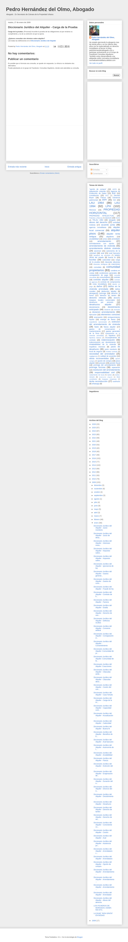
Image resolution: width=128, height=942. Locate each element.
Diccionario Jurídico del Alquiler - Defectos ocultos (103, 621)
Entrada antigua (74, 167)
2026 (94, 424)
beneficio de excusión (102, 255)
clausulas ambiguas (100, 264)
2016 (94, 458)
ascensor (97, 251)
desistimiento (94, 307)
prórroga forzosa (97, 367)
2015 (94, 462)
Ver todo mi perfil (95, 63)
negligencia (93, 356)
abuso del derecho (98, 222)
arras (105, 239)
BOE (114, 193)
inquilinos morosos (97, 347)
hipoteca (112, 335)
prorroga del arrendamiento (104, 365)
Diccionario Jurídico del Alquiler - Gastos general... (103, 573)
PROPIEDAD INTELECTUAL (101, 216)
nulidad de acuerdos (108, 356)
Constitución (94, 195)
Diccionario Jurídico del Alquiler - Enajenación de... (103, 773)
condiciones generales (108, 273)
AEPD (114, 189)
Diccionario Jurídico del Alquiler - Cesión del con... (103, 687)
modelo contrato (111, 351)
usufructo (116, 381)
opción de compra (105, 361)
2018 (94, 451)
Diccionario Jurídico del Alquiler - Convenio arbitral (103, 628)
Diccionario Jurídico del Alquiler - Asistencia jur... (103, 843)
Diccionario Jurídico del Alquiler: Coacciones (103, 665)
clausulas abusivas (112, 262)
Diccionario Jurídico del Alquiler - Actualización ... (103, 715)
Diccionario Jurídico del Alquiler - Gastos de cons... (103, 581)
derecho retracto (97, 298)
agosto (97, 499)
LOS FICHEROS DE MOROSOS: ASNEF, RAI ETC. (103, 908)
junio (96, 506)
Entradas (95, 170)
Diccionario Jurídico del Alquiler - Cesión (103, 831)
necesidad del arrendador (102, 354)
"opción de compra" (97, 189)
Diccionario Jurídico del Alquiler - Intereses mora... (103, 543)
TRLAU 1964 (97, 220)
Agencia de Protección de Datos (104, 192)
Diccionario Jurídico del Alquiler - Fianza (103, 759)
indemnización (108, 340)
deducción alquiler (108, 291)
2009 (94, 482)
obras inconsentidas (99, 358)
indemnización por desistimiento (102, 342)
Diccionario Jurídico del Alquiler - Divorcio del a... (103, 789)
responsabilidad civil (104, 372)
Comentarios (97, 174)
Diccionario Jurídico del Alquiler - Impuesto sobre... (103, 551)
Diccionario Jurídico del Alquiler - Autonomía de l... (104, 747)
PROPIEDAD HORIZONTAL (104, 211)
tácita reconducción (98, 381)
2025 (94, 428)
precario (102, 363)
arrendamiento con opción (101, 244)
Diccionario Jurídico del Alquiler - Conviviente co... (103, 825)
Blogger (80, 937)
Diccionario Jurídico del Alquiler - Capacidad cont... (103, 708)
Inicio (47, 167)
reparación (116, 367)
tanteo (109, 375)
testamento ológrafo (105, 377)
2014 (94, 465)
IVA (114, 200)
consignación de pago (98, 275)
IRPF (104, 200)
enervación (98, 317)
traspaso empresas (109, 379)
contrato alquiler (101, 279)
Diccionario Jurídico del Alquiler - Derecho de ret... (103, 817)
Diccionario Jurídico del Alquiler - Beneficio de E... (103, 734)
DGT (107, 195)
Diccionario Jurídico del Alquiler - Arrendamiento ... (104, 872)
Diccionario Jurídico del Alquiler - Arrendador (103, 894)
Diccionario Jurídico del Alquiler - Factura (103, 601)
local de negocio (95, 351)
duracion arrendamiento (103, 312)
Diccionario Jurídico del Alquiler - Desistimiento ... (103, 796)
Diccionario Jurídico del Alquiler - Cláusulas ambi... (103, 672)
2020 (94, 445)
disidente (107, 310)
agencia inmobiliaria (97, 227)
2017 (94, 455)
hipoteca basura (95, 338)
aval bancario (114, 253)
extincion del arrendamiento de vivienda (104, 323)
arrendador (116, 239)
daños (99, 286)
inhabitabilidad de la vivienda (102, 344)
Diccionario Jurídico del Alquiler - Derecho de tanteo (103, 809)
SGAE (118, 218)
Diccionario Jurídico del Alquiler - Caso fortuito (103, 694)
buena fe (112, 257)
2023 (94, 434)
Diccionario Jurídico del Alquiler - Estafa (103, 606)
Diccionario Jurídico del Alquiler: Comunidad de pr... (104, 651)
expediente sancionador (98, 322)
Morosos (92, 210)
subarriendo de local (96, 375)
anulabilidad (94, 239)
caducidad (106, 260)
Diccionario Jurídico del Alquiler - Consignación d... (104, 636)
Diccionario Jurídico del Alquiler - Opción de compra (103, 864)
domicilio (117, 310)
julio (96, 502)
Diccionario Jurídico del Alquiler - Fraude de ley (104, 588)
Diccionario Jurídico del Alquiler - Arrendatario (103, 858)
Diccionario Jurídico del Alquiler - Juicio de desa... (103, 535)
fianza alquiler (110, 327)
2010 (94, 479)
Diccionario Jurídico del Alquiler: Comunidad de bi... (104, 659)
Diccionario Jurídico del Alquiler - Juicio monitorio (103, 528)
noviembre (98, 489)
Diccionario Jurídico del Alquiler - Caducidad (103, 722)
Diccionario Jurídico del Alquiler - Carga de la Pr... (103, 700)
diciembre (98, 485)
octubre (97, 492)
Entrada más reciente (17, 167)
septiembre (98, 495)
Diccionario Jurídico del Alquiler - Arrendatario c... (103, 851)
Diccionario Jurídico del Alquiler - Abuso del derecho (103, 900)
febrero (97, 519)
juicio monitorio (111, 349)
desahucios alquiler (100, 304)
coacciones (115, 264)
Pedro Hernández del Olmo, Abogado (50, 9)
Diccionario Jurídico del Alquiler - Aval (103, 837)
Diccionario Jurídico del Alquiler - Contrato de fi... (103, 594)
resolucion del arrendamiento (106, 370)
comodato (97, 267)
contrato (117, 277)
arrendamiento (104, 241)
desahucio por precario (101, 302)
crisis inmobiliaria (100, 284)
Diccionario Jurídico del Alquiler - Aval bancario (103, 741)
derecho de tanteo (108, 295)
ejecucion (93, 315)
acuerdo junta (108, 225)
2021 (94, 441)
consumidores (104, 277)
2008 (94, 921)
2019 (94, 448)
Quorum (108, 218)
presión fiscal (115, 363)
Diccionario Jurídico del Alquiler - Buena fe (103, 728)
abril (96, 513)
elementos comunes (110, 314)
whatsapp (95, 384)
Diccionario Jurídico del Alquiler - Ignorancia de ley (104, 566)
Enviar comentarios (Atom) (49, 173)
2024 (94, 431)
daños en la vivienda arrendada (104, 287)
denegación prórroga (97, 293)
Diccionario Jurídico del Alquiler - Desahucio (103, 803)
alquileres (110, 237)
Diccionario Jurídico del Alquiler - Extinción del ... (103, 766)
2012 (94, 472)
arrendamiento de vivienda (102, 246)
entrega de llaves (108, 319)
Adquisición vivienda (97, 191)
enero (96, 523)
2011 (94, 475)
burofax (92, 260)
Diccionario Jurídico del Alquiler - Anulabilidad (103, 754)
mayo (96, 509)
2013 (94, 469)
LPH (108, 206)
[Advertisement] (44, 143)
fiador (96, 327)
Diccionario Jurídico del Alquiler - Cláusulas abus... (103, 679)
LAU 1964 (96, 202)
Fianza (103, 198)
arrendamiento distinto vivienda (104, 248)
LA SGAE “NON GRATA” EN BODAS (103, 914)
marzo (96, 516)
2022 (94, 438)
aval (102, 253)
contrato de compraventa (110, 282)
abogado (112, 220)
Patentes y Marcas (95, 218)
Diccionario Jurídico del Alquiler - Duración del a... (103, 781)
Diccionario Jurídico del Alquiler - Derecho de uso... (103, 613)
